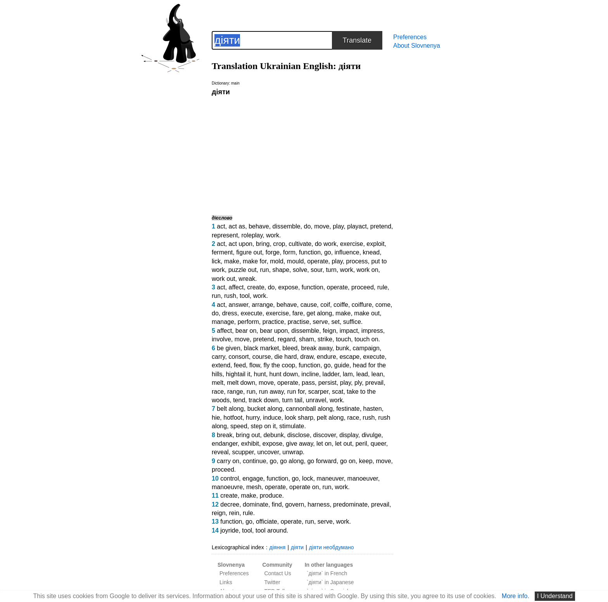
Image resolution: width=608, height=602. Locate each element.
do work (326, 243)
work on (367, 269)
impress (372, 330)
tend (239, 400)
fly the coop (279, 365)
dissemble (287, 226)
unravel (316, 400)
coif (325, 304)
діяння (277, 547)
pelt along (330, 417)
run (264, 269)
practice (273, 321)
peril (361, 443)
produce (271, 495)
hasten (372, 408)
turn (331, 269)
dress (229, 313)
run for (295, 391)
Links (225, 582)
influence (347, 252)
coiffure (362, 304)
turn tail (292, 400)
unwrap (292, 452)
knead (371, 252)
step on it (263, 426)
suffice (352, 321)
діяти (297, 547)
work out (223, 278)
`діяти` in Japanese (330, 582)
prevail (374, 382)
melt (217, 382)
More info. (515, 596)
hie (216, 417)
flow (254, 365)
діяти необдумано (331, 547)
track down (263, 400)
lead (362, 374)
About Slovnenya (416, 45)
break (224, 435)
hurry (252, 417)
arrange (262, 304)
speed (238, 426)
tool (245, 295)
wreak (246, 278)
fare (297, 313)
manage (223, 321)
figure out (249, 252)
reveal (220, 452)
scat (337, 391)
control (229, 478)
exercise (351, 243)
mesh (253, 487)
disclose (298, 435)
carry (218, 356)
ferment (222, 252)
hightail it (238, 374)
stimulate (291, 426)
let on (324, 443)
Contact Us (277, 573)
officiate (266, 521)
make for (254, 261)
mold (276, 261)
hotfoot (232, 417)
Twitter (272, 582)
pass (308, 382)
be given (228, 348)
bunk (342, 348)
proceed (362, 287)
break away (316, 348)
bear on (245, 330)
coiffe (340, 304)
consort (238, 356)
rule (382, 287)
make (231, 261)
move (321, 226)
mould (295, 261)
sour (316, 269)
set (336, 321)
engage (252, 478)
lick (216, 261)
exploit (375, 243)
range (235, 391)
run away (271, 391)
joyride (229, 530)
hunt (260, 374)
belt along (230, 408)
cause (309, 304)
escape (350, 356)
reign (219, 513)
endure (326, 356)
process (357, 261)
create (255, 287)
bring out (248, 435)
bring (263, 243)
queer (378, 443)
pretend (380, 226)
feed (240, 365)
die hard (286, 356)
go (327, 252)
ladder (331, 374)
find (277, 504)
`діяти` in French (327, 573)
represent (225, 235)
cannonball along (309, 408)
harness (318, 504)
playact (357, 226)
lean (377, 374)
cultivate (299, 243)
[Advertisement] (302, 155)
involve (221, 339)
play (338, 226)
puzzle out (242, 269)
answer (239, 304)
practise (298, 321)
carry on (228, 461)
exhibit (250, 443)
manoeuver (362, 478)
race (218, 391)
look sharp (299, 417)
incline (310, 374)
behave (259, 226)
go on (348, 461)
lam (348, 374)
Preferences (410, 37)
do (307, 226)
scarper (318, 391)
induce (272, 417)
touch (343, 339)
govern (294, 504)
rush (230, 295)
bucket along (265, 408)
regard (286, 339)
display (348, 435)
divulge (372, 435)
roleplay (252, 235)
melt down (241, 382)
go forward (322, 461)
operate (317, 261)
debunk (273, 435)
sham (306, 339)
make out (367, 313)
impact (349, 330)
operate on (304, 487)
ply (358, 382)
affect (236, 287)
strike (325, 339)
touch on (366, 339)
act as (237, 226)
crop (279, 243)
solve (300, 269)
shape (281, 269)
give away (299, 443)
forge (273, 252)
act (221, 226)
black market (261, 348)
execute (252, 313)
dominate (255, 504)
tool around (271, 530)
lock (307, 478)
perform (248, 321)
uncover (268, 452)
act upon (240, 243)
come (382, 304)
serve (320, 321)
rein (234, 513)
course (261, 356)
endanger (225, 443)
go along (292, 461)
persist (327, 382)
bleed (289, 348)
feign (329, 330)
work (272, 235)
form (289, 252)
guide (341, 365)
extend (221, 365)
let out (343, 443)
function (310, 252)
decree (229, 504)
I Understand (555, 596)
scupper (243, 452)
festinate (347, 408)
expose (288, 287)
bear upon (274, 330)
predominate (350, 504)
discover (324, 435)
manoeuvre (227, 487)
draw (306, 356)
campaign (366, 348)
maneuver (330, 478)
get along (319, 313)
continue (254, 461)
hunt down (283, 374)
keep (366, 461)
